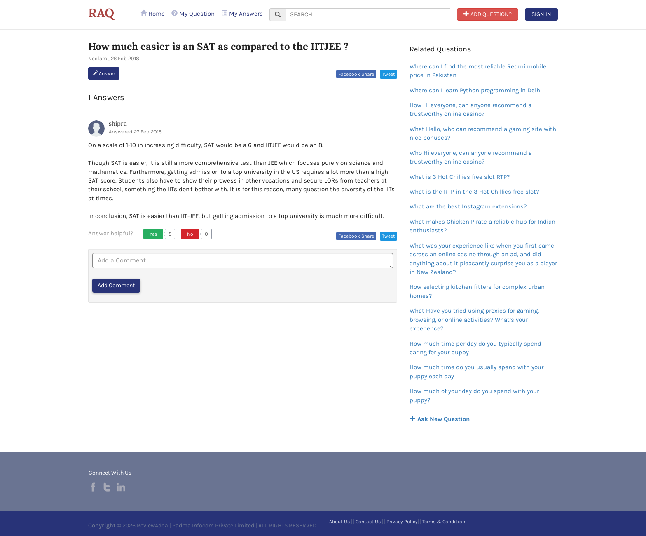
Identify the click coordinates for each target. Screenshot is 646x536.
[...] (368, 14)
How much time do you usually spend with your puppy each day (476, 371)
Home (152, 13)
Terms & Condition (443, 521)
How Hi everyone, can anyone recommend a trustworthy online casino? (470, 109)
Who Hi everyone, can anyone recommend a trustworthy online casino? (471, 157)
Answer (104, 73)
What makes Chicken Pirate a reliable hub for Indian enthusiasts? (482, 226)
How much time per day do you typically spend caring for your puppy (475, 348)
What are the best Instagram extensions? (468, 206)
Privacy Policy (402, 521)
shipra (118, 123)
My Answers (242, 13)
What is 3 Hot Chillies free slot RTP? (460, 176)
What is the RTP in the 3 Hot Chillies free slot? (474, 191)
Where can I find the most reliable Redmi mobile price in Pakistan (478, 71)
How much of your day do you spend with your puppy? (474, 395)
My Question (193, 13)
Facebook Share (356, 74)
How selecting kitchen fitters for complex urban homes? (477, 291)
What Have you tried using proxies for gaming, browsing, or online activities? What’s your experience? (474, 319)
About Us (339, 521)
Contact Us (368, 521)
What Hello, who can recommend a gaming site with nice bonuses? (483, 133)
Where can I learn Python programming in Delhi (476, 90)
